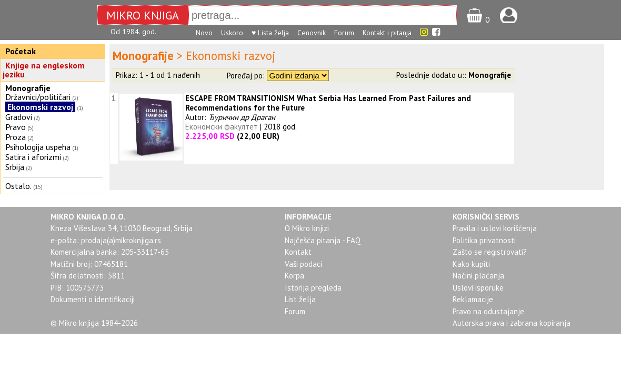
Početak (20, 51)
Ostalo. (18, 186)
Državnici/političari (38, 97)
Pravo (15, 127)
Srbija (14, 167)
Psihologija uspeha (38, 147)
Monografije (28, 88)
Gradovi (18, 117)
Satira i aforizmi (33, 157)
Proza (15, 137)
